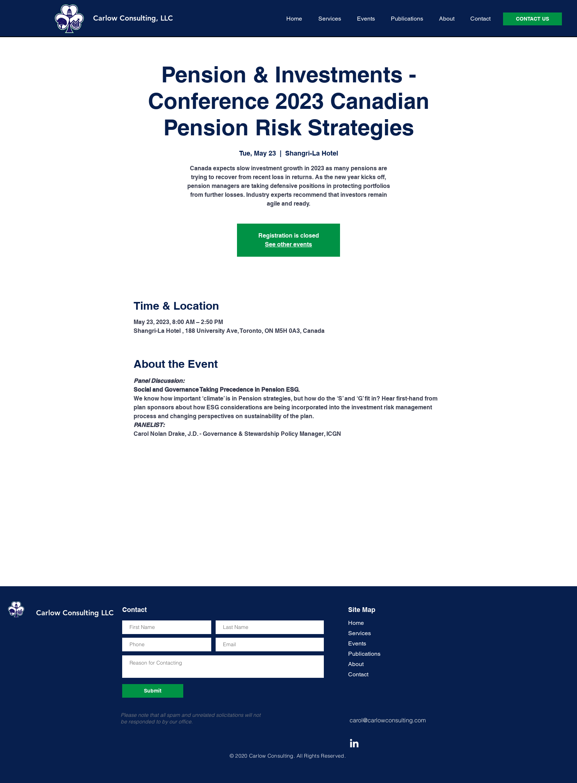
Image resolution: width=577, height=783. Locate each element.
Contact (358, 674)
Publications (364, 653)
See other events (288, 244)
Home (356, 622)
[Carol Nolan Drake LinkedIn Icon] (354, 743)
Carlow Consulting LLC (75, 612)
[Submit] (152, 691)
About (356, 664)
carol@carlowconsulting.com (388, 720)
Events (357, 643)
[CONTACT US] (532, 19)
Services (359, 633)
